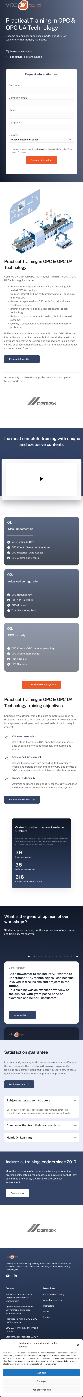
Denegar (41, 1381)
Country (13, 135)
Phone (12, 110)
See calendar (25, 51)
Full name (14, 85)
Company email (18, 97)
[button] (78, 1344)
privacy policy (41, 149)
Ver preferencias (41, 1389)
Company (14, 122)
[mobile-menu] (75, 5)
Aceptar (41, 1372)
